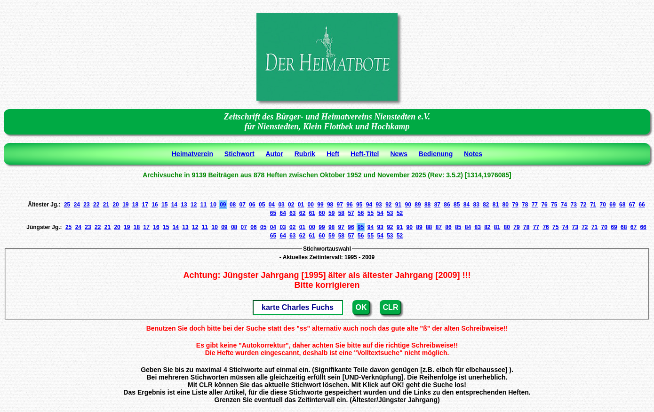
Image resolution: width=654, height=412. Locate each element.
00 (311, 204)
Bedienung (436, 154)
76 (544, 204)
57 (351, 213)
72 (583, 204)
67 (632, 204)
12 (194, 204)
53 (390, 213)
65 (273, 213)
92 (388, 204)
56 (361, 213)
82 (486, 204)
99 (320, 204)
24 (77, 204)
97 (340, 204)
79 (515, 204)
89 (418, 204)
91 (398, 204)
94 (369, 204)
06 (252, 204)
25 (67, 204)
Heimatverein (192, 154)
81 (496, 204)
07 (242, 204)
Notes (473, 154)
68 (622, 204)
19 (125, 204)
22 (96, 204)
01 (301, 204)
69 (612, 204)
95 (359, 204)
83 (476, 204)
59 (331, 213)
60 (322, 213)
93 (378, 204)
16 (155, 204)
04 (272, 204)
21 (106, 204)
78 (525, 204)
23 (86, 204)
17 (145, 204)
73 (573, 204)
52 (400, 213)
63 (292, 213)
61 (312, 213)
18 (135, 204)
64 (282, 213)
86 (447, 204)
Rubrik (305, 154)
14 (174, 204)
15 (164, 204)
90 (408, 204)
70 (603, 204)
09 (223, 204)
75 (554, 204)
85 (457, 204)
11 (203, 204)
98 (330, 204)
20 (115, 204)
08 (233, 204)
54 (380, 213)
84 (466, 204)
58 (341, 213)
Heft (333, 154)
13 (184, 204)
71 (593, 204)
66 (641, 204)
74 (564, 204)
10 (213, 204)
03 (281, 204)
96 (349, 204)
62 (302, 213)
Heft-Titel (365, 154)
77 (535, 204)
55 (370, 213)
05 (262, 204)
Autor (274, 154)
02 (291, 204)
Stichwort (239, 154)
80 (505, 204)
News (398, 154)
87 (437, 204)
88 (427, 204)
